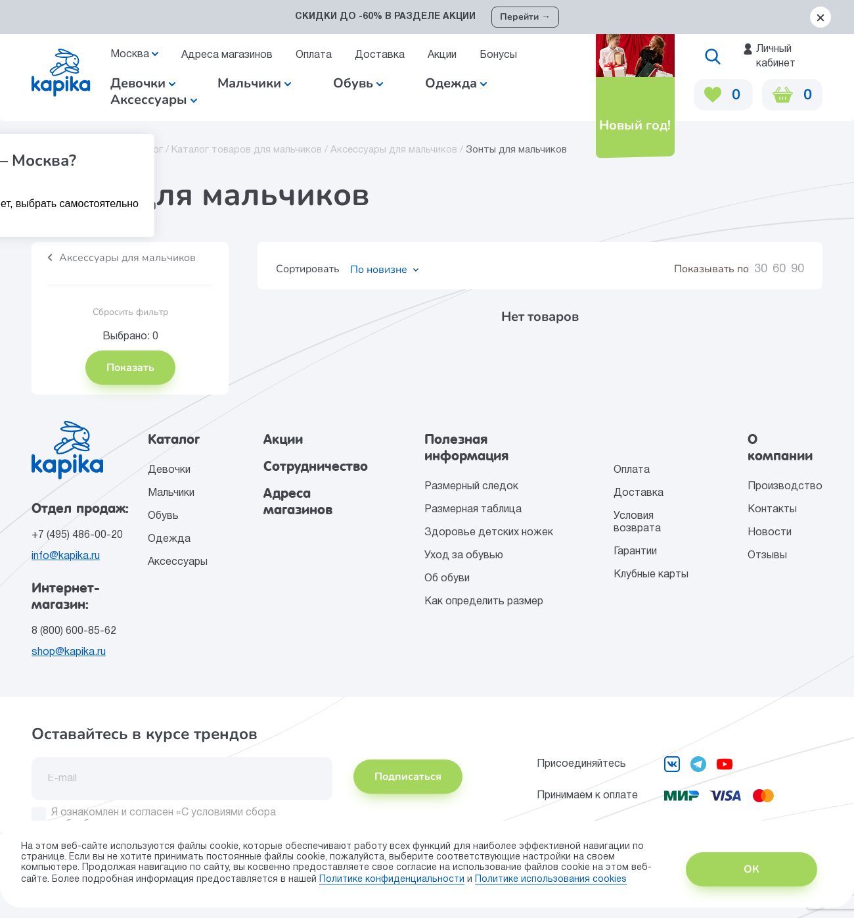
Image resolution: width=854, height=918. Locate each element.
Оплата (314, 55)
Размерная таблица (473, 509)
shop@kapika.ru (69, 652)
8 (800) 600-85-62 (74, 631)
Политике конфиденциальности (391, 879)
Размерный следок (471, 486)
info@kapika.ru (66, 556)
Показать (130, 367)
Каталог (174, 439)
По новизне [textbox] (378, 269)
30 (760, 269)
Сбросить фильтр (130, 312)
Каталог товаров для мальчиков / (250, 150)
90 (797, 269)
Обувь (163, 516)
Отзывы (767, 555)
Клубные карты (651, 574)
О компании (780, 447)
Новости (770, 532)
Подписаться (407, 776)
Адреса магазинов (227, 55)
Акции (442, 55)
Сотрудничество (315, 466)
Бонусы (498, 55)
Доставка (380, 55)
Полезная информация (466, 447)
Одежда (169, 539)
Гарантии (635, 551)
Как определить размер (483, 601)
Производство (785, 486)
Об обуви (447, 578)
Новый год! (634, 125)
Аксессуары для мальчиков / (398, 150)
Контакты (772, 509)
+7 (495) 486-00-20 (77, 535)
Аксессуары (178, 562)
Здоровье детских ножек (488, 532)
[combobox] (380, 269)
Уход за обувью (463, 555)
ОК (751, 869)
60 (779, 269)
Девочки (142, 83)
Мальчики (254, 83)
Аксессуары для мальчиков (127, 258)
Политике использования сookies (551, 879)
